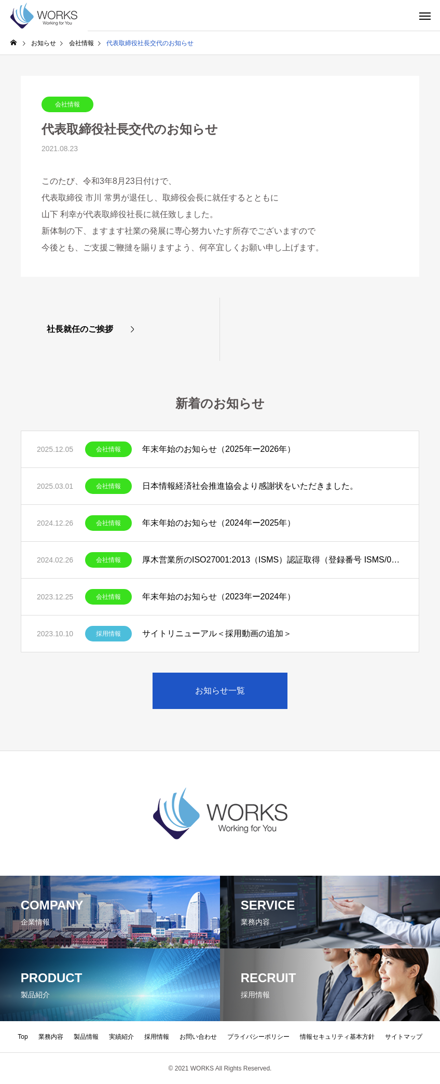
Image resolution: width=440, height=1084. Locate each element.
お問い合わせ (198, 1036)
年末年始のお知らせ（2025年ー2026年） (218, 449)
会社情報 (67, 104)
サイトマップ (403, 1036)
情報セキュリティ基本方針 (337, 1036)
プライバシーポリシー (258, 1036)
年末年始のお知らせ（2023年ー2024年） (218, 596)
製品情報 (86, 1036)
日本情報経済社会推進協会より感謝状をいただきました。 (250, 485)
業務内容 (50, 1036)
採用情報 (108, 633)
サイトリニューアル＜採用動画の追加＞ (217, 633)
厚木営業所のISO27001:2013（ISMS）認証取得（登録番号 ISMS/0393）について (272, 559)
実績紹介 (121, 1036)
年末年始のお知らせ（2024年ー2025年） (218, 522)
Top (23, 1036)
